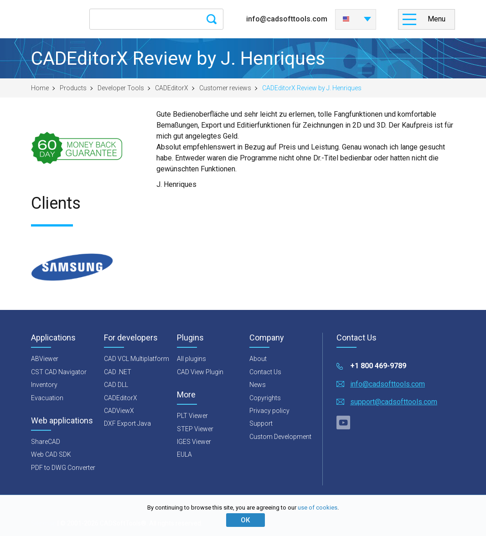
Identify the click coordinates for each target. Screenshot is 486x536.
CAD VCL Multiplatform (136, 358)
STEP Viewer (195, 429)
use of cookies (317, 507)
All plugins (191, 358)
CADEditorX (171, 88)
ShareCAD (45, 441)
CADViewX (119, 410)
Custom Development (280, 436)
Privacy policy (269, 410)
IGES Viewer (194, 441)
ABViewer (44, 358)
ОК (245, 520)
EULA (184, 454)
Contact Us (265, 372)
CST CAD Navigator (59, 372)
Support (261, 423)
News (257, 384)
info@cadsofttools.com (286, 19)
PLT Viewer (192, 415)
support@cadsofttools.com (393, 401)
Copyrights (265, 398)
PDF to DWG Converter (63, 467)
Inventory (44, 384)
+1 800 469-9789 (378, 365)
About (258, 358)
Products (73, 88)
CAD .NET (117, 372)
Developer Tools (121, 88)
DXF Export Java (127, 423)
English (346, 19)
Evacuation (47, 398)
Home (40, 88)
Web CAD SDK (51, 454)
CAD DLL (116, 384)
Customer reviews (225, 88)
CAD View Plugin (200, 372)
